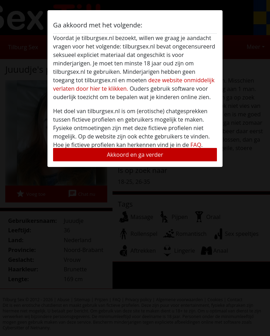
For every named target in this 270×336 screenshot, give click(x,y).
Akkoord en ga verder (135, 155)
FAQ (196, 145)
